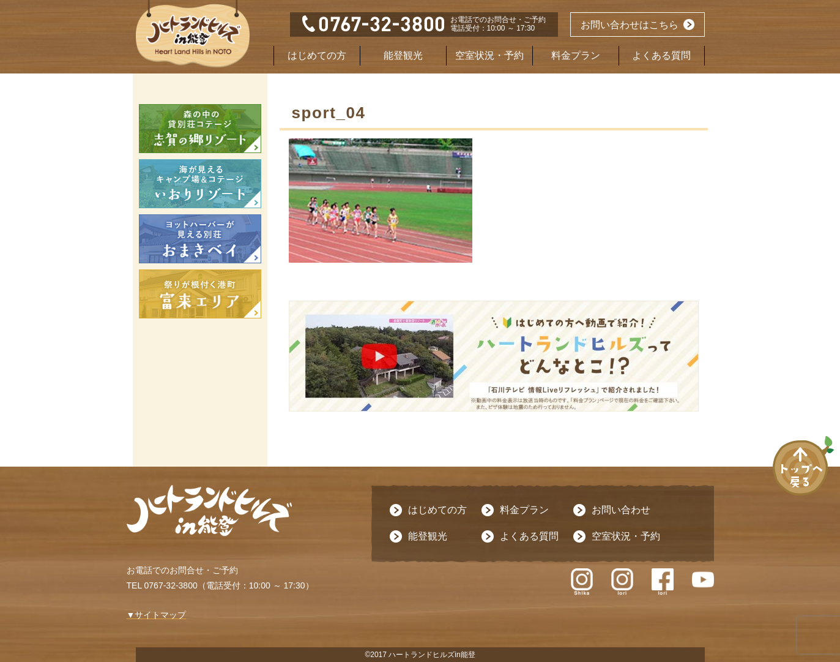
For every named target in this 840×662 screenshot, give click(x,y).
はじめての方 (317, 55)
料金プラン (575, 55)
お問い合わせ (621, 510)
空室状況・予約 (489, 55)
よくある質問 (661, 55)
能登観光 (403, 55)
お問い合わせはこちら (629, 25)
